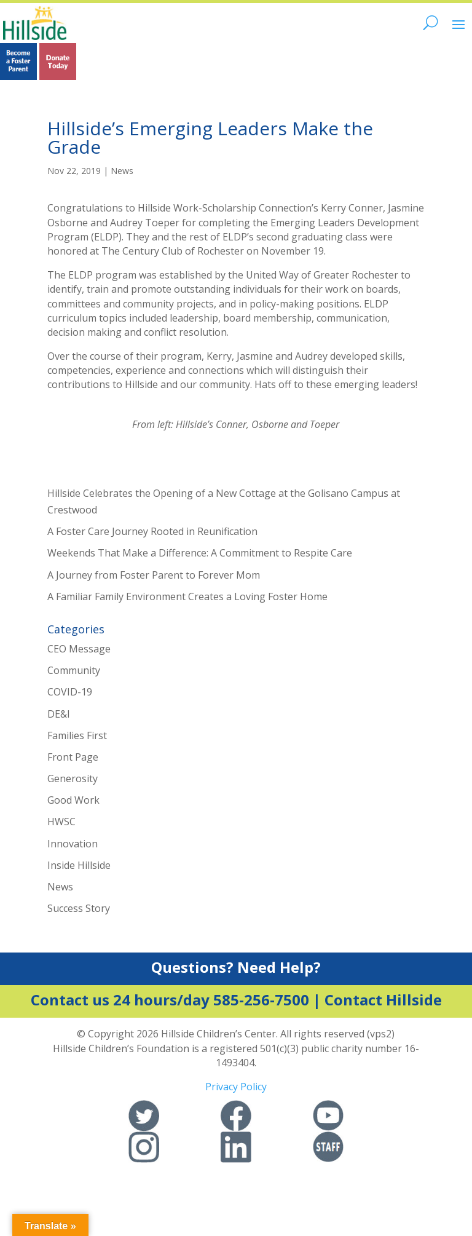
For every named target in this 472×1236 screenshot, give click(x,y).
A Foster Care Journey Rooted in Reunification (152, 531)
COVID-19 (69, 692)
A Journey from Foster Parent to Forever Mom (153, 575)
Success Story (78, 908)
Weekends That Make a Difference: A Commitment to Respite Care (199, 553)
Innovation (72, 843)
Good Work (73, 800)
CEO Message (79, 649)
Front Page (72, 757)
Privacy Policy (236, 1086)
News (122, 170)
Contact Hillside (383, 999)
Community (73, 670)
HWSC (61, 821)
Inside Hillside (79, 865)
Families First (77, 735)
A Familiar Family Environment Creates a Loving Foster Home (187, 596)
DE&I (58, 714)
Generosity (72, 778)
